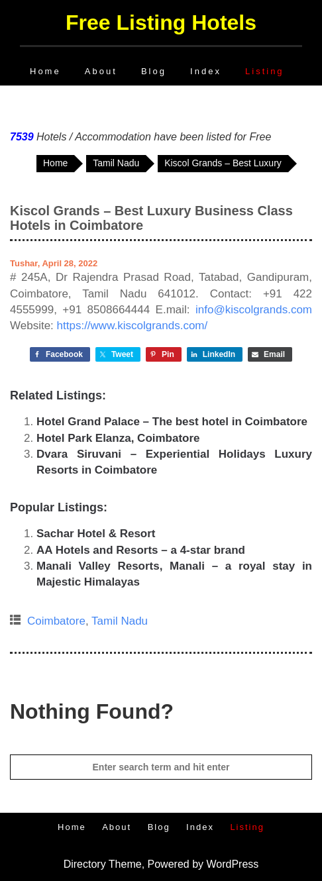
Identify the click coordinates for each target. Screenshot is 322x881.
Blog (153, 71)
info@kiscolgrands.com (253, 309)
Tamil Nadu (119, 621)
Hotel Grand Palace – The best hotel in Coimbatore (171, 421)
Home (45, 71)
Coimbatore (56, 621)
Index (205, 71)
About (101, 71)
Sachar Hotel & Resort (96, 533)
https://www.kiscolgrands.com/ (132, 325)
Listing (264, 71)
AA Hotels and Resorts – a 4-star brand (140, 550)
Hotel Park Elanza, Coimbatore (118, 438)
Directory (85, 864)
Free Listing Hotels (161, 22)
